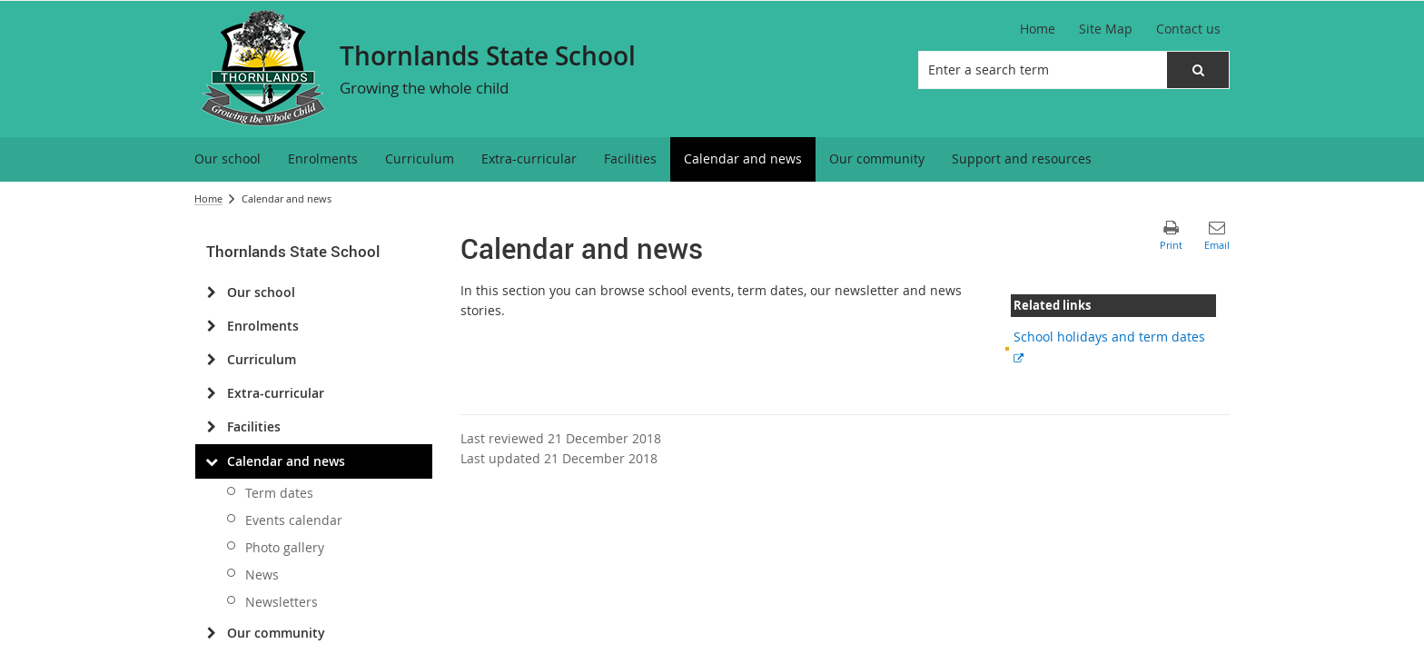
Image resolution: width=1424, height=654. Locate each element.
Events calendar (293, 520)
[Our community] (211, 633)
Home (208, 198)
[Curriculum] (211, 359)
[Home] (1037, 29)
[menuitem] (227, 159)
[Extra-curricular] (211, 393)
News (262, 574)
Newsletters (281, 601)
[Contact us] (1188, 29)
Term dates (279, 492)
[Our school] (211, 292)
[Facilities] (211, 427)
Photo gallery (284, 547)
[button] (1198, 70)
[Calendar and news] (211, 461)
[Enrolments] (211, 326)
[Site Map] (1106, 29)
